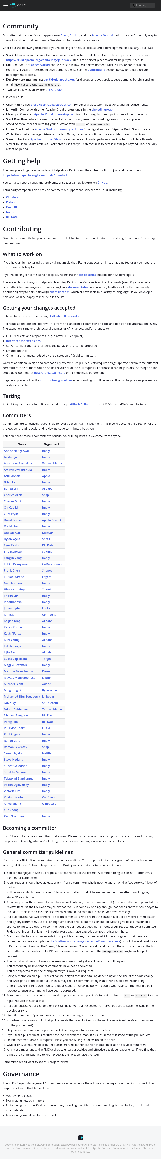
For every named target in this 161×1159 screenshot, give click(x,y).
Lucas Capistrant (15, 659)
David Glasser (13, 520)
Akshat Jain (11, 457)
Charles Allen (13, 495)
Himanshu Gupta (15, 589)
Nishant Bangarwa (16, 715)
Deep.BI (11, 207)
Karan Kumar (13, 627)
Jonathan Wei (13, 602)
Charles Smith (13, 501)
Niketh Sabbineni (16, 709)
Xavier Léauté (13, 797)
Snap (45, 495)
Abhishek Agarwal (16, 451)
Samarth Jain (13, 753)
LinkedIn (48, 696)
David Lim (11, 526)
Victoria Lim (12, 791)
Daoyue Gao (12, 533)
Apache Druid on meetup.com (55, 114)
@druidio (55, 90)
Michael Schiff (13, 684)
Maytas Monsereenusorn (21, 678)
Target (46, 659)
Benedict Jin (12, 489)
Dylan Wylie (12, 539)
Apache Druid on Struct (47, 139)
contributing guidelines (56, 380)
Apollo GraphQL (53, 520)
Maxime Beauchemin (18, 671)
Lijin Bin (9, 652)
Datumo (11, 202)
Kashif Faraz (12, 633)
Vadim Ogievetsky (16, 785)
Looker (47, 608)
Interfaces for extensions (23, 341)
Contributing (96, 70)
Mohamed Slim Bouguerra (22, 696)
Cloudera (12, 197)
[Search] (142, 5)
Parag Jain (11, 722)
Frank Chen (12, 570)
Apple (46, 476)
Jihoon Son (11, 596)
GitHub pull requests (64, 316)
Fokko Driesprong (16, 564)
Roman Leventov (15, 747)
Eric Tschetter (13, 552)
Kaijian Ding (12, 621)
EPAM (46, 728)
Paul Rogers (12, 734)
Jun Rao (9, 615)
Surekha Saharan (16, 772)
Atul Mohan (12, 476)
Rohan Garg (12, 741)
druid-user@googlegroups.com (52, 105)
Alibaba (47, 489)
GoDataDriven (52, 564)
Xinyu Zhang (12, 804)
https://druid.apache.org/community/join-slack (38, 60)
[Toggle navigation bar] (5, 5)
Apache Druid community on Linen (59, 129)
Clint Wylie (11, 514)
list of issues (87, 275)
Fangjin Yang (13, 558)
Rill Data (12, 217)
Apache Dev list (102, 35)
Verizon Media (52, 463)
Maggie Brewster (15, 665)
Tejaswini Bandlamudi (19, 778)
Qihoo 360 (49, 804)
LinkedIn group (102, 109)
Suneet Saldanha (15, 766)
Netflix (47, 678)
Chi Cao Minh (13, 507)
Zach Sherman (14, 816)
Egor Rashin (12, 545)
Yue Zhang (11, 810)
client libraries (59, 292)
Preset (46, 671)
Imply (10, 212)
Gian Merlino (13, 583)
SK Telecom (50, 703)
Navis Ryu (11, 703)
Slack (64, 35)
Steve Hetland (13, 760)
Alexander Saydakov (18, 463)
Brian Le (9, 482)
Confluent (49, 615)
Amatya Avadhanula (18, 470)
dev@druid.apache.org (59, 80)
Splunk (47, 552)
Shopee (47, 570)
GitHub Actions (80, 404)
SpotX (46, 539)
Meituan (48, 533)
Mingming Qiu (13, 690)
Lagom (47, 577)
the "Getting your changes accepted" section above (85, 941)
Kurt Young (11, 640)
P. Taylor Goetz (14, 728)
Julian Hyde (12, 608)
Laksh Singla (12, 646)
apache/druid (40, 65)
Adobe (46, 684)
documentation (79, 287)
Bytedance (49, 690)
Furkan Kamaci (14, 577)
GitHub (74, 35)
